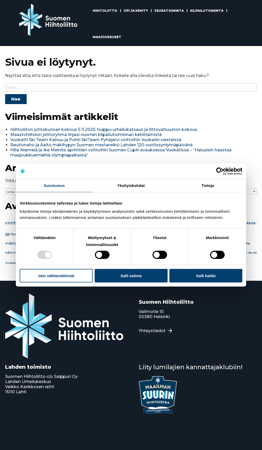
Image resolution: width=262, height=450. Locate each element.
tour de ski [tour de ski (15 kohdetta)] (249, 252)
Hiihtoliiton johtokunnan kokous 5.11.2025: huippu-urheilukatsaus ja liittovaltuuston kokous (103, 129)
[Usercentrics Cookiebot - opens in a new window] (220, 171)
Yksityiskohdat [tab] (131, 185)
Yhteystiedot (152, 330)
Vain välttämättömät (56, 275)
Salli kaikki (206, 275)
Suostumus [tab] (54, 185)
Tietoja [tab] (208, 185)
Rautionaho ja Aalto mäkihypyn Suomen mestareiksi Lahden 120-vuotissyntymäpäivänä (101, 144)
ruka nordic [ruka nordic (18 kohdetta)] (14, 252)
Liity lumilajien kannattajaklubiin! (191, 367)
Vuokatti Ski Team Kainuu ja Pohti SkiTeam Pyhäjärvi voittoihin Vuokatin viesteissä (95, 139)
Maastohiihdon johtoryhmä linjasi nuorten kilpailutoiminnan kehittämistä (86, 134)
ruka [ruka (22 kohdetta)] (246, 243)
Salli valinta (131, 275)
